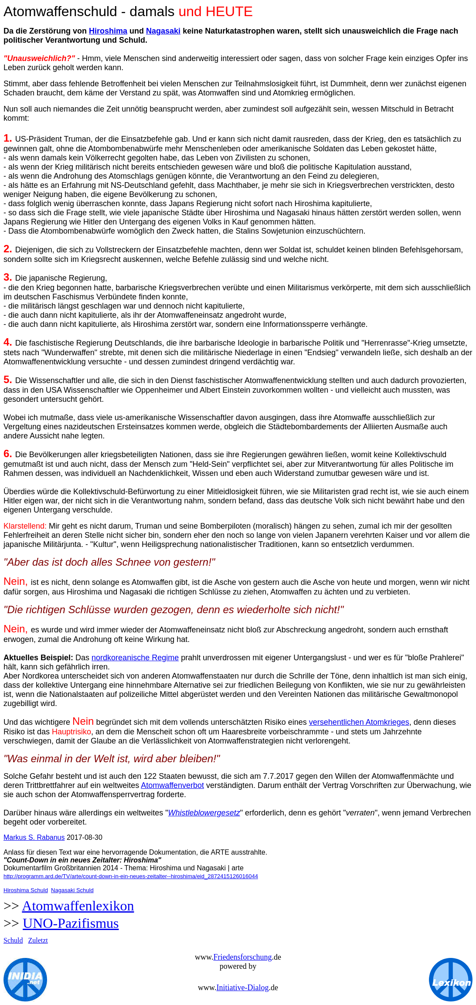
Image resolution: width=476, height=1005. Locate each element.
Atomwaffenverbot (172, 785)
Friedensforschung (242, 957)
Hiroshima (108, 31)
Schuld (13, 940)
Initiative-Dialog (242, 987)
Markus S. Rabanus (34, 837)
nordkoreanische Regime (135, 657)
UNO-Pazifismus (71, 923)
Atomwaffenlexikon (78, 905)
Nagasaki (163, 31)
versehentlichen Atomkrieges (359, 722)
